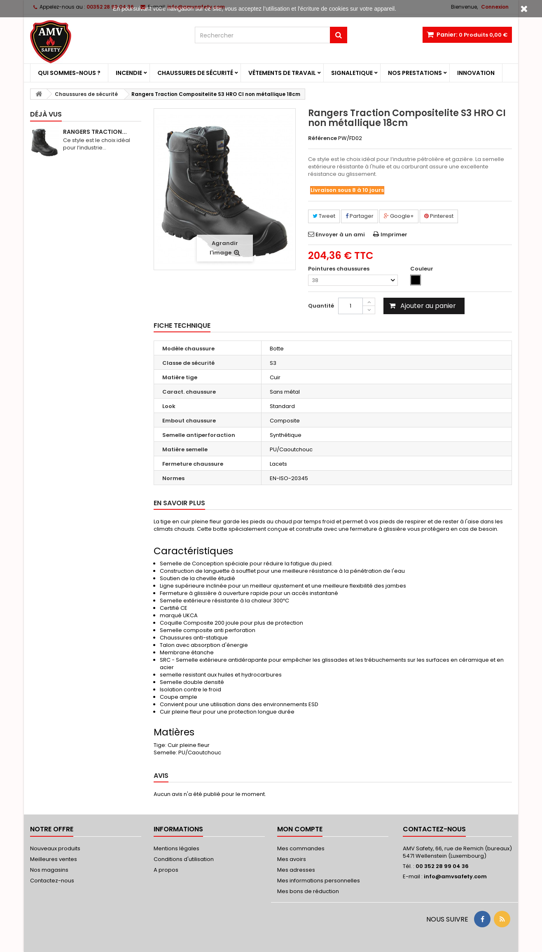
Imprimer (394, 234)
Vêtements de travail (282, 73)
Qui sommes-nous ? (69, 73)
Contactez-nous (52, 880)
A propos (166, 870)
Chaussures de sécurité (195, 73)
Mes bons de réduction (308, 891)
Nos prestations (415, 73)
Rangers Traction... (95, 132)
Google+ (399, 216)
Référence (322, 138)
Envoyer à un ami (340, 234)
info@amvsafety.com (455, 876)
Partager (360, 216)
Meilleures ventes (53, 859)
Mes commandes (301, 848)
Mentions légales (176, 848)
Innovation (476, 73)
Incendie (129, 73)
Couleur (422, 269)
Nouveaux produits (55, 848)
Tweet (324, 216)
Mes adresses (296, 870)
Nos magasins (49, 870)
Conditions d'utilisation (184, 859)
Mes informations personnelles (318, 880)
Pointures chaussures (339, 269)
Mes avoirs (291, 859)
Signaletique (352, 73)
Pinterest (438, 216)
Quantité (321, 306)
